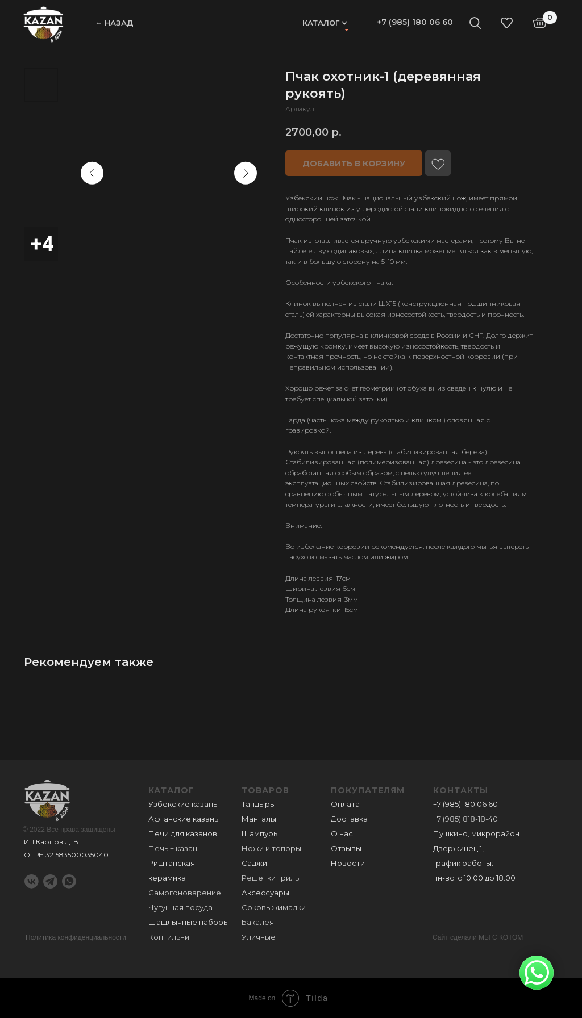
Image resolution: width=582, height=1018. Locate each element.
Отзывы (346, 848)
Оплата (345, 803)
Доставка (349, 818)
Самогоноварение (184, 892)
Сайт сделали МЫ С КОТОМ (478, 937)
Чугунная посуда (180, 907)
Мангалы (259, 818)
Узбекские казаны (183, 803)
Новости (348, 863)
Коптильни (168, 936)
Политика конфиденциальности (76, 937)
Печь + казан (172, 848)
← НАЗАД (114, 22)
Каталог (320, 22)
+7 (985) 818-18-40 (465, 818)
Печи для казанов (182, 833)
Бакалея (258, 922)
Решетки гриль (270, 877)
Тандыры (259, 803)
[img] (43, 23)
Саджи (254, 863)
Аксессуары (265, 892)
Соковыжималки (274, 907)
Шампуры (260, 833)
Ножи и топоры (271, 848)
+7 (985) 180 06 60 (415, 22)
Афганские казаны (184, 818)
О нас (342, 833)
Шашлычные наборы (188, 922)
